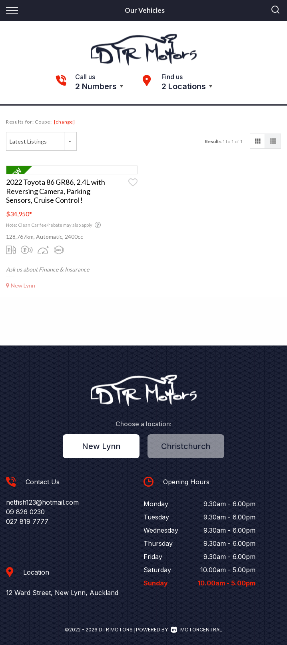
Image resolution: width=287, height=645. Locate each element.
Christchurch (186, 446)
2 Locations (183, 86)
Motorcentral (196, 630)
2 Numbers (96, 86)
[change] (64, 122)
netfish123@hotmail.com (42, 502)
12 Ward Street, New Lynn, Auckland (62, 593)
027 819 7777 (27, 521)
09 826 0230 (25, 512)
